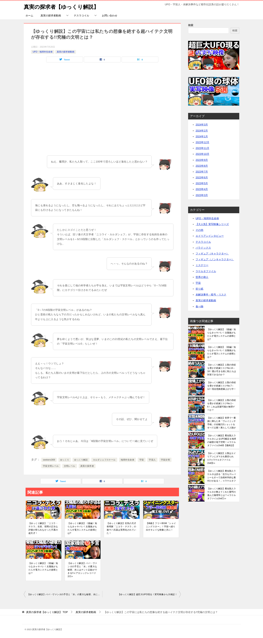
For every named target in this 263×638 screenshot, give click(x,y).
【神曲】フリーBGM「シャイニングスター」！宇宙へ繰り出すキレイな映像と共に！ (161, 526)
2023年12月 (202, 142)
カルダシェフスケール (104, 460)
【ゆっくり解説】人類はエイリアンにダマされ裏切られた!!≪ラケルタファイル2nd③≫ (221, 458)
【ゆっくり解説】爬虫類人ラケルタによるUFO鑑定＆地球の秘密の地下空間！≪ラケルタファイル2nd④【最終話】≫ (221, 440)
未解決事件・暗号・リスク (211, 294)
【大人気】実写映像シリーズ (212, 224)
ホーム (29, 15)
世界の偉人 (202, 277)
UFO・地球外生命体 (43, 52)
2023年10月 (202, 153)
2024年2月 (202, 130)
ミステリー (202, 265)
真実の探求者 (87, 466)
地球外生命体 (127, 460)
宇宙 (141, 460)
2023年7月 (202, 171)
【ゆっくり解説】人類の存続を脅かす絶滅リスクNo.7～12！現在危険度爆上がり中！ (221, 385)
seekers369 (49, 460)
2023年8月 (202, 165)
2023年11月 (202, 148)
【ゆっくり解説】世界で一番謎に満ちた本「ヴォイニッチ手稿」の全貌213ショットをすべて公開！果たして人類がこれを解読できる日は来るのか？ (221, 423)
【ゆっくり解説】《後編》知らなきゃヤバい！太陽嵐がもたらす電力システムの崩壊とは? (82, 528)
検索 (190, 25)
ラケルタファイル (206, 271)
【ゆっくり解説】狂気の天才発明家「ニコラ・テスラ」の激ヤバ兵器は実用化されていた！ (121, 528)
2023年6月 (202, 177)
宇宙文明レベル (51, 466)
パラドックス (203, 247)
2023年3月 (202, 195)
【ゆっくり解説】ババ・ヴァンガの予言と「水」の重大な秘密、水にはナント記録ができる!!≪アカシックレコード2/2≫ (82, 570)
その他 (199, 230)
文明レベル (69, 466)
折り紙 (199, 288)
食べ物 (199, 306)
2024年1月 (202, 136)
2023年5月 (202, 183)
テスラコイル (81, 15)
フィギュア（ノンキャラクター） (215, 259)
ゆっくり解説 (81, 460)
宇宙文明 (165, 460)
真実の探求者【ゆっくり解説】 (62, 6)
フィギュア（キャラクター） (212, 253)
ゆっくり (64, 460)
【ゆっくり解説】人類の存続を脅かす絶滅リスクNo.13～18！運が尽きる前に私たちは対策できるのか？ (221, 370)
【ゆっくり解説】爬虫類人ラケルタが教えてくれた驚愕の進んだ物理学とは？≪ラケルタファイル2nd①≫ (221, 493)
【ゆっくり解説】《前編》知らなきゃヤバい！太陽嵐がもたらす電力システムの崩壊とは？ (43, 568)
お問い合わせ (109, 15)
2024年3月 (202, 124)
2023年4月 (202, 189)
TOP (47, 612)
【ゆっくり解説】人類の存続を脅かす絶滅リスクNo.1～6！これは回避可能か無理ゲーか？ (221, 405)
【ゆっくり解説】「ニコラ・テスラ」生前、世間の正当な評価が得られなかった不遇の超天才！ (43, 528)
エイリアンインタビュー (210, 235)
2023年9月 (202, 159)
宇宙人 (152, 460)
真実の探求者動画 (51, 15)
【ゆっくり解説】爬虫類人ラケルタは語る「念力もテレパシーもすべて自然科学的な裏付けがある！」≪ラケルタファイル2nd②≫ (221, 476)
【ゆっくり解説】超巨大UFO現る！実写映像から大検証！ (147, 594)
